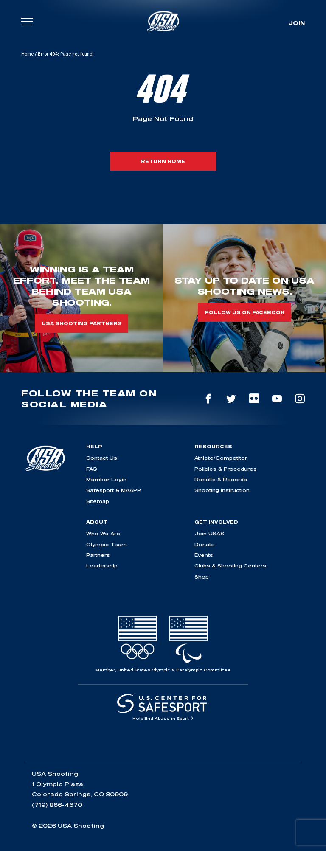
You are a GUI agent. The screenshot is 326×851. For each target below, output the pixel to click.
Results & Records (220, 479)
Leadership (102, 565)
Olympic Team (106, 544)
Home (27, 53)
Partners (98, 555)
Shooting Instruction (222, 490)
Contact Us (101, 458)
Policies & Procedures (225, 469)
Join (296, 23)
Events (203, 555)
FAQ (91, 469)
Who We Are (103, 533)
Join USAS (209, 533)
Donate (204, 544)
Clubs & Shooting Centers (230, 565)
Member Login (106, 479)
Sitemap (97, 501)
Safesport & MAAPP (113, 490)
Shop (201, 576)
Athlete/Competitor (220, 458)
